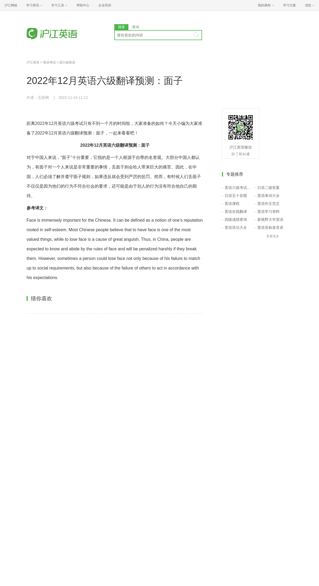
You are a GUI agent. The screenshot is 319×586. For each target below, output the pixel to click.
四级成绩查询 (236, 219)
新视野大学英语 (270, 219)
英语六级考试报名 (239, 188)
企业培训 (104, 5)
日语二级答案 (268, 188)
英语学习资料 (268, 211)
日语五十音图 (236, 195)
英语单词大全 (268, 195)
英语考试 (49, 62)
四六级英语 (67, 62)
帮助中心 (83, 5)
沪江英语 (33, 62)
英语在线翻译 (236, 211)
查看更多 (272, 236)
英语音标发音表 (270, 227)
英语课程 (232, 203)
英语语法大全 (236, 227)
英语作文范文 (268, 203)
